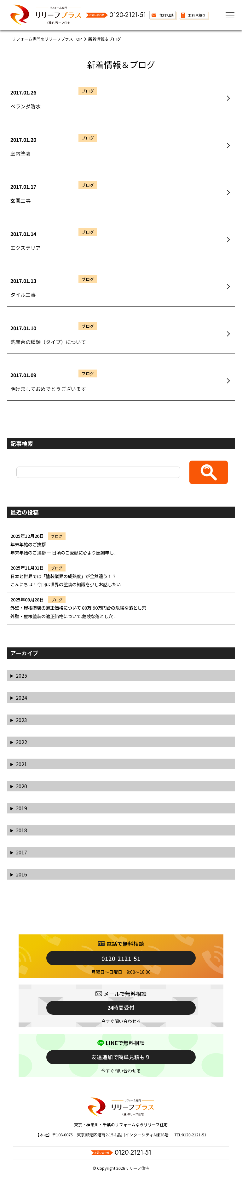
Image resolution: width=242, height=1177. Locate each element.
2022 (21, 742)
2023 (21, 720)
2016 (21, 874)
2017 (21, 852)
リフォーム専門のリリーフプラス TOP (47, 39)
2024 (21, 697)
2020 (21, 786)
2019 (21, 808)
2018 (21, 830)
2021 (21, 764)
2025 (21, 675)
